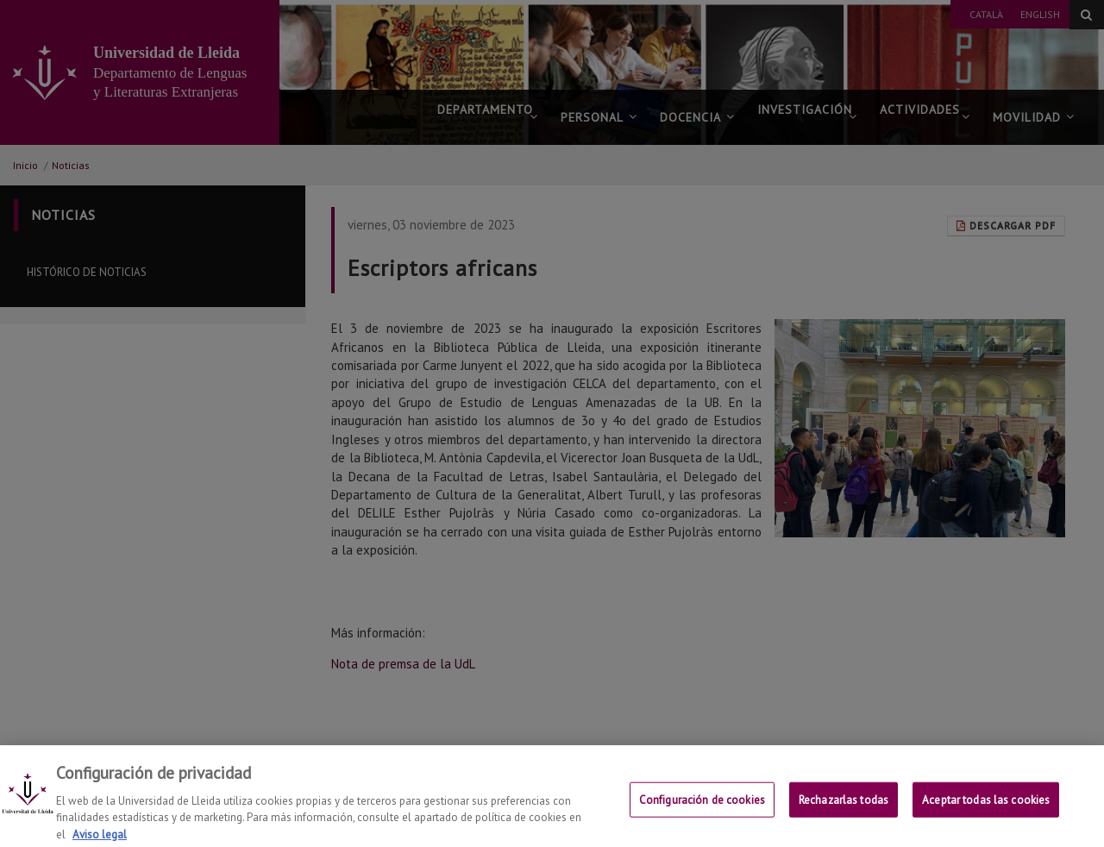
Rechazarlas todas (843, 810)
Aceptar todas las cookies (986, 810)
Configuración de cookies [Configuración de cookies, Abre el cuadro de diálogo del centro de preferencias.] (702, 810)
